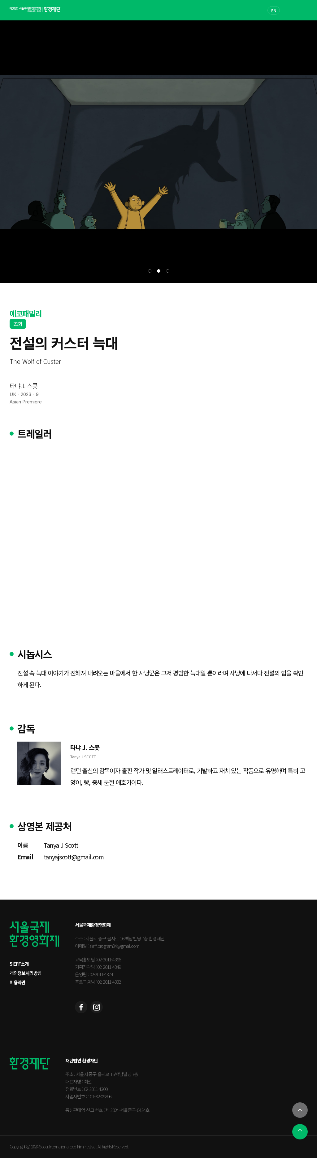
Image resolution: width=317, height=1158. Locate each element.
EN (273, 11)
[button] (149, 271)
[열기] (300, 1110)
